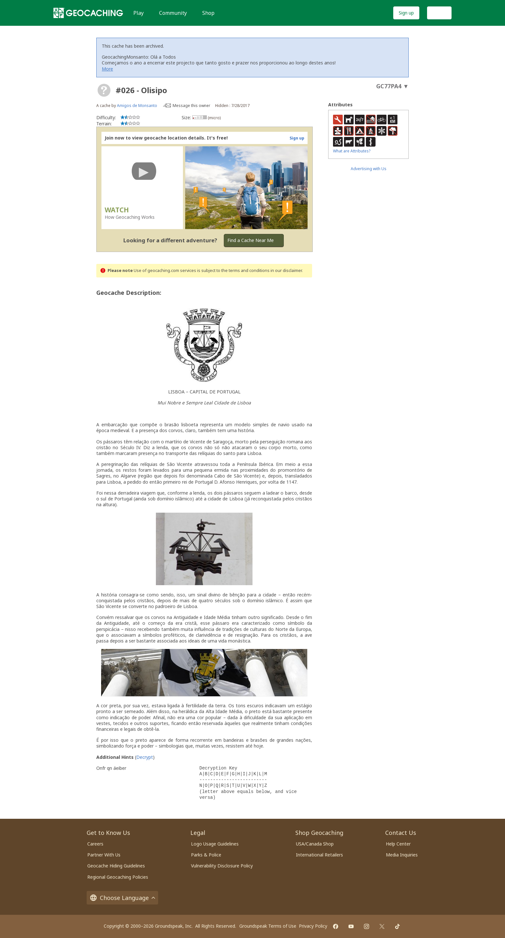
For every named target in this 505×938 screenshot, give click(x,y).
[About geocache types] (104, 90)
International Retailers (319, 855)
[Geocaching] (88, 12)
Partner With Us (103, 855)
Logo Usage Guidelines (215, 844)
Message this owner (191, 105)
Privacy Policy (313, 926)
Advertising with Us (368, 168)
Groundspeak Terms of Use (267, 926)
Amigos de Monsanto (137, 105)
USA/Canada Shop (315, 844)
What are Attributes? (351, 151)
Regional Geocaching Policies (117, 877)
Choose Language (122, 898)
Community (173, 12)
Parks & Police (206, 855)
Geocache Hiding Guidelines (116, 866)
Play (138, 12)
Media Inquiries (402, 855)
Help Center (398, 844)
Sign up (406, 13)
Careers (95, 844)
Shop (208, 12)
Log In (439, 13)
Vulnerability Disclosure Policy (222, 866)
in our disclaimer (286, 270)
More (107, 69)
